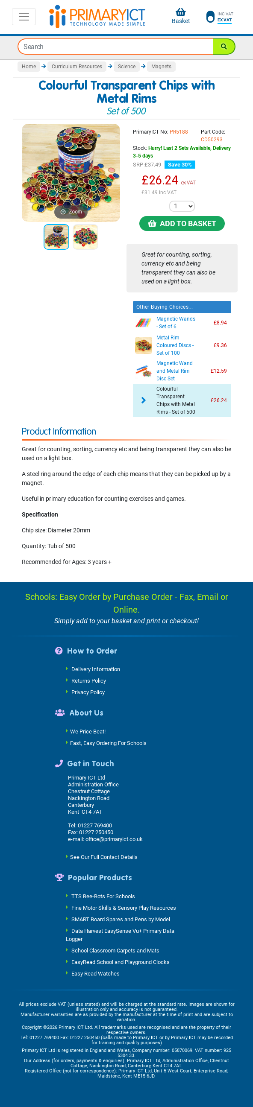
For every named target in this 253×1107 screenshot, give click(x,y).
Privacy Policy (88, 692)
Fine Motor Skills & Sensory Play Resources (123, 907)
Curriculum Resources (77, 67)
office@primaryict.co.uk (114, 839)
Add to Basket (182, 223)
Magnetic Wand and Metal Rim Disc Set (174, 371)
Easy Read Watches (95, 973)
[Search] (224, 46)
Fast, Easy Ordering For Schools (108, 742)
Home (29, 67)
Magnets (161, 67)
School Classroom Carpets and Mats (115, 950)
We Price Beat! (88, 731)
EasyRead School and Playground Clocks (120, 962)
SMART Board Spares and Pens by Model (120, 919)
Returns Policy (88, 681)
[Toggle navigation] (24, 16)
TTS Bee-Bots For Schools (103, 896)
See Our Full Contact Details (104, 857)
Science (126, 67)
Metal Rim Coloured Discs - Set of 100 (175, 345)
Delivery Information (95, 669)
